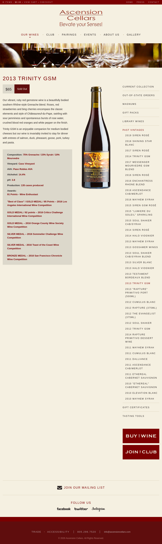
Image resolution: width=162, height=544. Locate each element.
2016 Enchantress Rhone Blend (139, 183)
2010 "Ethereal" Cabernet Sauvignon (141, 385)
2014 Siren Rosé (137, 230)
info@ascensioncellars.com (117, 532)
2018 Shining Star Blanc (138, 143)
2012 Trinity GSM (137, 329)
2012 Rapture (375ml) (141, 308)
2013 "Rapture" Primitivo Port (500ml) (136, 293)
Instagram (98, 509)
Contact (153, 2)
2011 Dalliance (136, 359)
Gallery (134, 34)
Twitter (81, 509)
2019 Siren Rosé (137, 135)
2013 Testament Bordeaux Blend (137, 276)
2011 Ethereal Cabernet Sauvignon (141, 376)
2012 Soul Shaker (138, 323)
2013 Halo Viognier (139, 268)
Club (50, 34)
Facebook (64, 509)
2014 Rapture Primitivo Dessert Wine (139, 338)
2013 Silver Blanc (138, 262)
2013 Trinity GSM (137, 283)
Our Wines (30, 34)
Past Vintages (133, 130)
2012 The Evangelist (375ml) (140, 315)
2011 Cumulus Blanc (140, 353)
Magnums (130, 104)
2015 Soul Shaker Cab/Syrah (138, 222)
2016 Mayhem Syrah (139, 199)
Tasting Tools (134, 416)
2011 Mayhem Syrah (139, 347)
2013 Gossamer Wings (141, 247)
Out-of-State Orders (139, 95)
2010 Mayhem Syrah (139, 399)
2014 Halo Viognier (139, 235)
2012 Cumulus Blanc (140, 302)
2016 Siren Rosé (137, 175)
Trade (36, 531)
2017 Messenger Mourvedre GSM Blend (137, 166)
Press (141, 2)
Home (129, 2)
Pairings (69, 34)
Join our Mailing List (84, 487)
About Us (111, 34)
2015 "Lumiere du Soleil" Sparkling (139, 213)
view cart (30, 2)
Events (90, 34)
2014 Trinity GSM (137, 156)
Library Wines (133, 121)
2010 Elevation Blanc (141, 393)
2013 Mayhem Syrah (139, 241)
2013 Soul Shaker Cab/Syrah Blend (138, 255)
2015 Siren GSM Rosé (141, 205)
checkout (46, 2)
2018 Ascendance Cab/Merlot (138, 192)
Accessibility (58, 531)
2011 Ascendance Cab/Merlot (138, 367)
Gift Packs (131, 112)
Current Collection (138, 86)
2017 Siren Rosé (137, 150)
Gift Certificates (136, 407)
